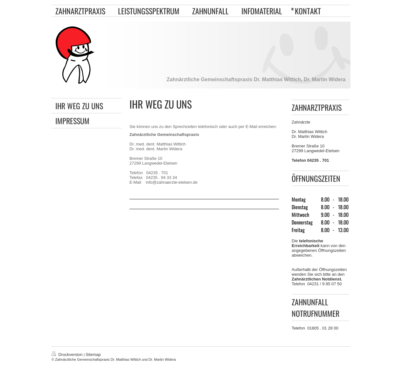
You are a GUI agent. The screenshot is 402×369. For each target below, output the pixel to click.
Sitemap (93, 354)
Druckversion (68, 354)
